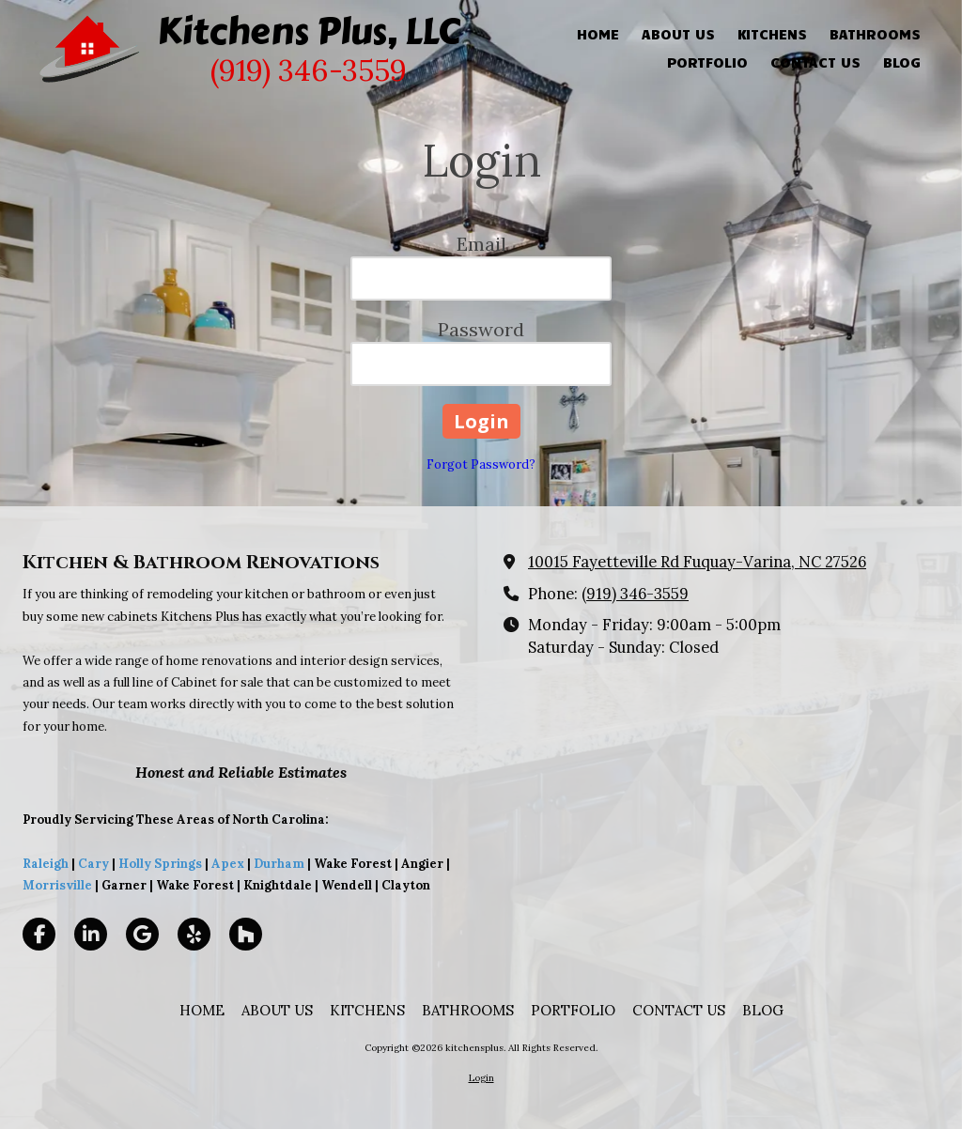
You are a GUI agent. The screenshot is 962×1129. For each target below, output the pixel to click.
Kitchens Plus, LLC (308, 31)
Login (481, 1078)
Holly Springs (160, 864)
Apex (226, 864)
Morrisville (57, 885)
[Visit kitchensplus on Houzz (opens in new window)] (245, 934)
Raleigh (46, 864)
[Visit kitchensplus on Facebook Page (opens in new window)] (39, 934)
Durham (279, 864)
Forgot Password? (481, 464)
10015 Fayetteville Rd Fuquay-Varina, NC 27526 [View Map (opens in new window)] (697, 561)
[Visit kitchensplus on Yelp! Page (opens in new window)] (194, 934)
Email (481, 243)
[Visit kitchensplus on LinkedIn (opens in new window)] (90, 934)
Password (481, 329)
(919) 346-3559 (635, 593)
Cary (93, 864)
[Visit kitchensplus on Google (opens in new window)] (142, 934)
